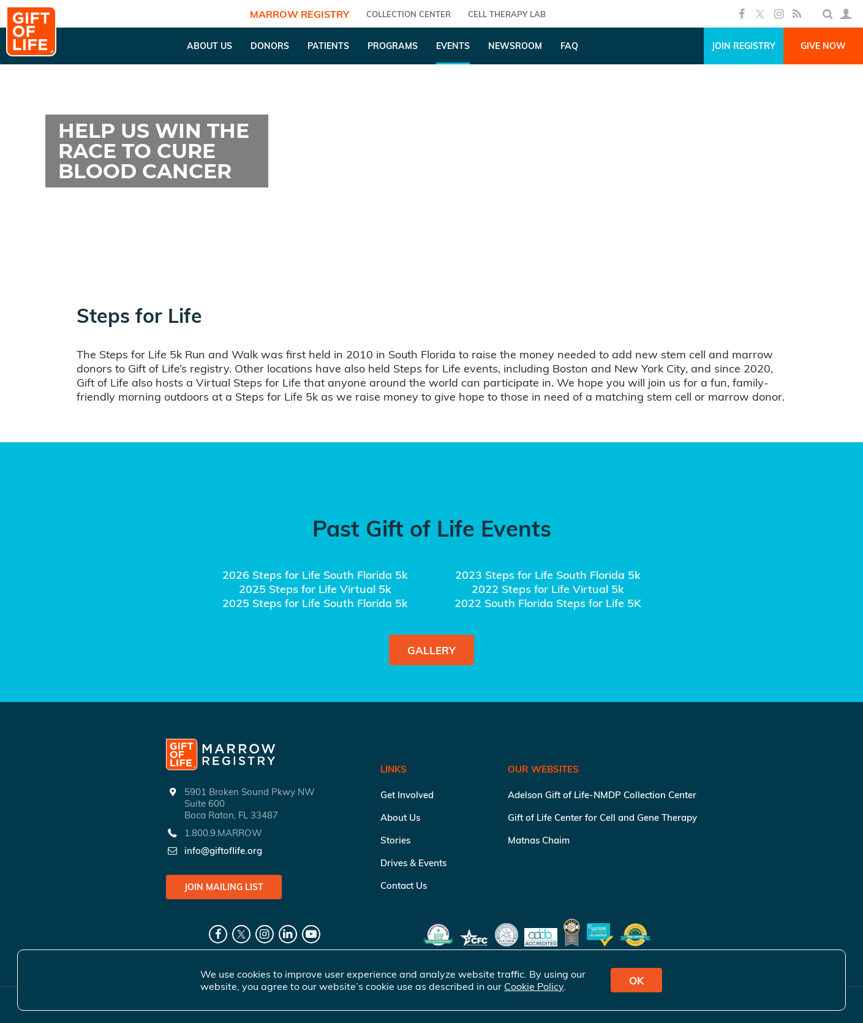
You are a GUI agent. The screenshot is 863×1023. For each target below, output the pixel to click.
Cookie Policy (533, 986)
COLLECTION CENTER (408, 14)
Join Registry (743, 45)
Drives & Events (413, 863)
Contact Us (403, 885)
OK (636, 980)
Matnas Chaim (539, 840)
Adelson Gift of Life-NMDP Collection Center (602, 795)
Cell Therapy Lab (507, 14)
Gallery (431, 650)
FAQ (569, 45)
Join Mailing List (223, 887)
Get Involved (407, 795)
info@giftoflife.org (223, 850)
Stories (395, 840)
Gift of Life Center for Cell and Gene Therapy (602, 817)
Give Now (823, 45)
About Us (400, 817)
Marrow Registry (299, 14)
